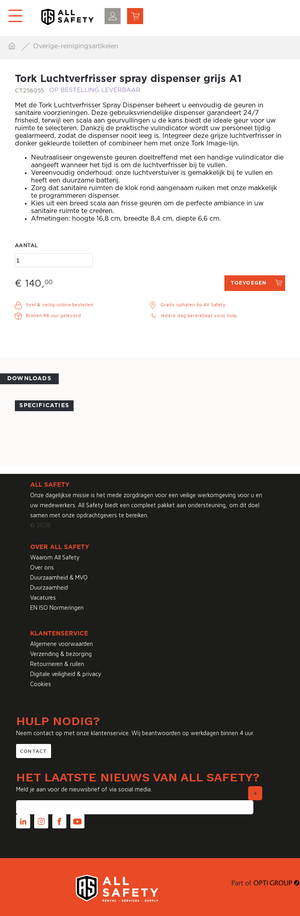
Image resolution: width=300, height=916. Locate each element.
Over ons (42, 567)
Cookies (40, 683)
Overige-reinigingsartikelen (75, 46)
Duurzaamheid (49, 587)
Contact (33, 751)
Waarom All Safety (55, 557)
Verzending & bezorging (61, 653)
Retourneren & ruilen (57, 663)
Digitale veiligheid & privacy (65, 673)
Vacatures (43, 597)
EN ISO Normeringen (57, 607)
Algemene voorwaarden (61, 643)
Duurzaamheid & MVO (59, 577)
